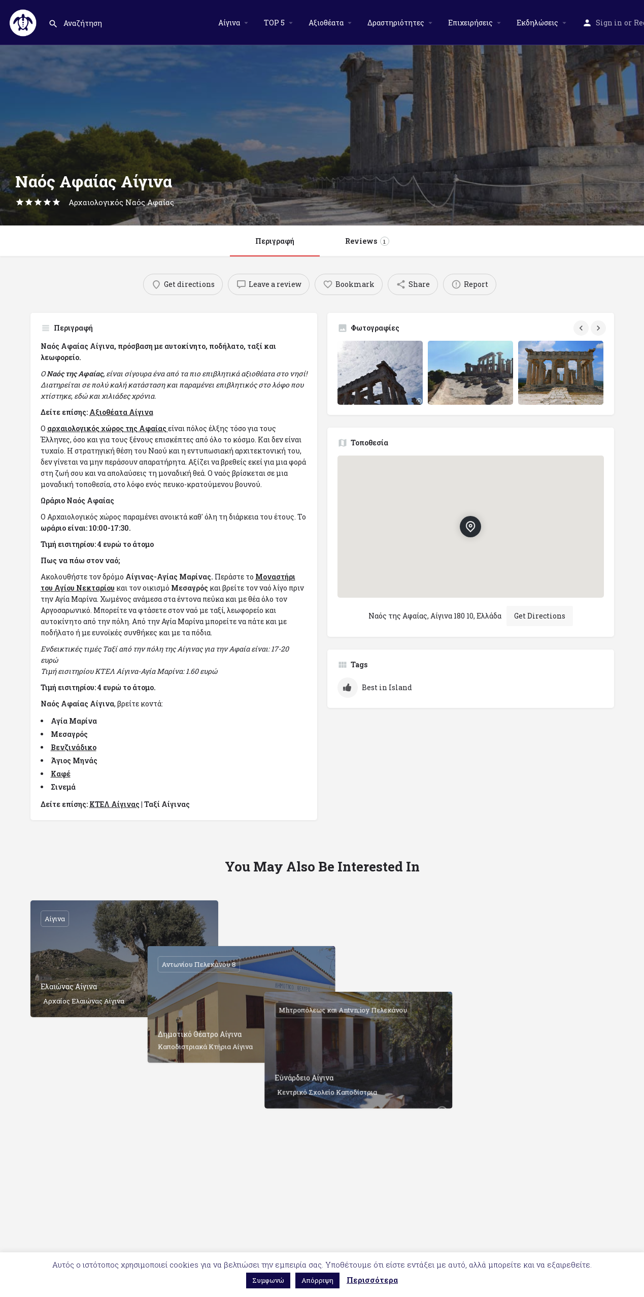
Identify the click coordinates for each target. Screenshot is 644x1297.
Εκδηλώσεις (537, 22)
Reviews (367, 241)
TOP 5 (274, 22)
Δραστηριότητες (395, 22)
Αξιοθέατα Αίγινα (121, 412)
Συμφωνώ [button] (268, 1280)
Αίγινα (229, 22)
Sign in (609, 22)
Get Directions (539, 616)
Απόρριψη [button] (317, 1280)
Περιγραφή (274, 241)
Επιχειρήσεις (470, 22)
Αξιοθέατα (326, 22)
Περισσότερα (372, 1280)
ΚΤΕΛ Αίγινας (114, 804)
